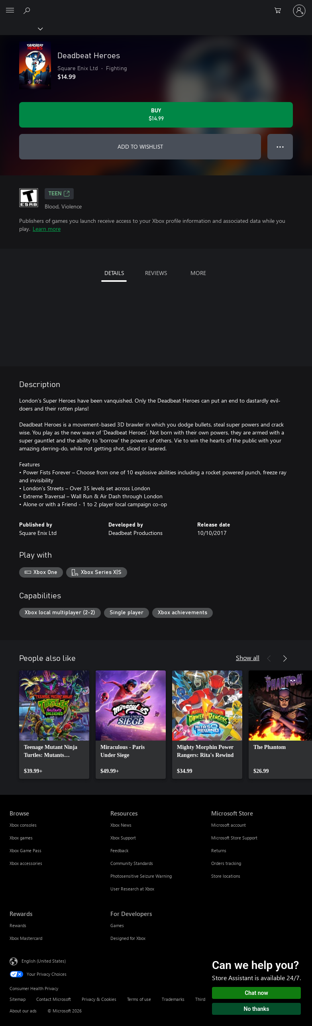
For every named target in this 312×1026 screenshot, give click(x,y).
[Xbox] (21, 28)
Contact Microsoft (53, 999)
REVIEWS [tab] (156, 273)
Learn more (47, 228)
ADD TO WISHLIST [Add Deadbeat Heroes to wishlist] (140, 146)
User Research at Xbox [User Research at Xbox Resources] (132, 888)
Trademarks (173, 999)
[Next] (285, 658)
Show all (247, 657)
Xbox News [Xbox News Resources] (120, 824)
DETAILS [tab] (114, 273)
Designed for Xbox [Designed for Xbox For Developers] (127, 938)
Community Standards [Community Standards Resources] (131, 863)
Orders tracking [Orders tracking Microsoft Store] (226, 863)
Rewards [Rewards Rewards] (18, 925)
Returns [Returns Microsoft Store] (218, 850)
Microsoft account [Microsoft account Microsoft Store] (228, 824)
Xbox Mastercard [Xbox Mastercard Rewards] (26, 938)
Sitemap (18, 999)
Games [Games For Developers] (117, 925)
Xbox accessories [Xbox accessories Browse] (26, 863)
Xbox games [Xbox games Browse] (21, 837)
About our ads (23, 1010)
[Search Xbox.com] (28, 10)
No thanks (256, 1009)
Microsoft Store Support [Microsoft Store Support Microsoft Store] (234, 837)
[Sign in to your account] (299, 10)
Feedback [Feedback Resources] (119, 850)
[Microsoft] (156, 6)
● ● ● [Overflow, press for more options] (280, 146)
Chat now (256, 993)
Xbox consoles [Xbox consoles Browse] (23, 824)
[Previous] (269, 658)
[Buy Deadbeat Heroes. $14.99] (156, 115)
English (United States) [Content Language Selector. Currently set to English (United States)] (44, 960)
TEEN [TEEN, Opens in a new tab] (59, 194)
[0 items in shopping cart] (280, 10)
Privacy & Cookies (99, 999)
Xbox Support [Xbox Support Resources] (123, 837)
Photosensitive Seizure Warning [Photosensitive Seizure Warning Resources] (141, 876)
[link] (54, 724)
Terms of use (139, 999)
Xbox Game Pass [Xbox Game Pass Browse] (25, 850)
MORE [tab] (198, 273)
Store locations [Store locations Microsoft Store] (225, 876)
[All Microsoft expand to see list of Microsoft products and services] (10, 10)
